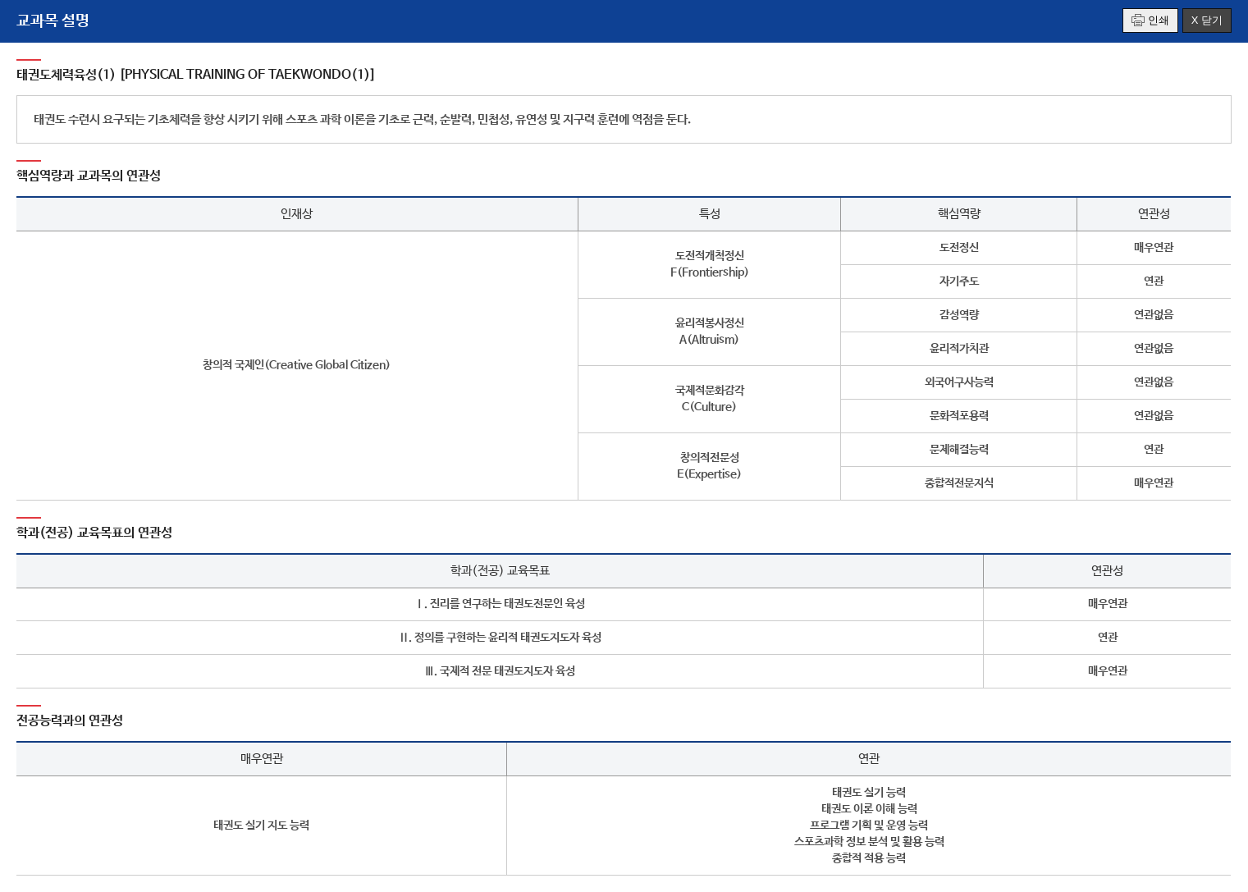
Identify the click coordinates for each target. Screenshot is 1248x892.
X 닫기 (1207, 20)
